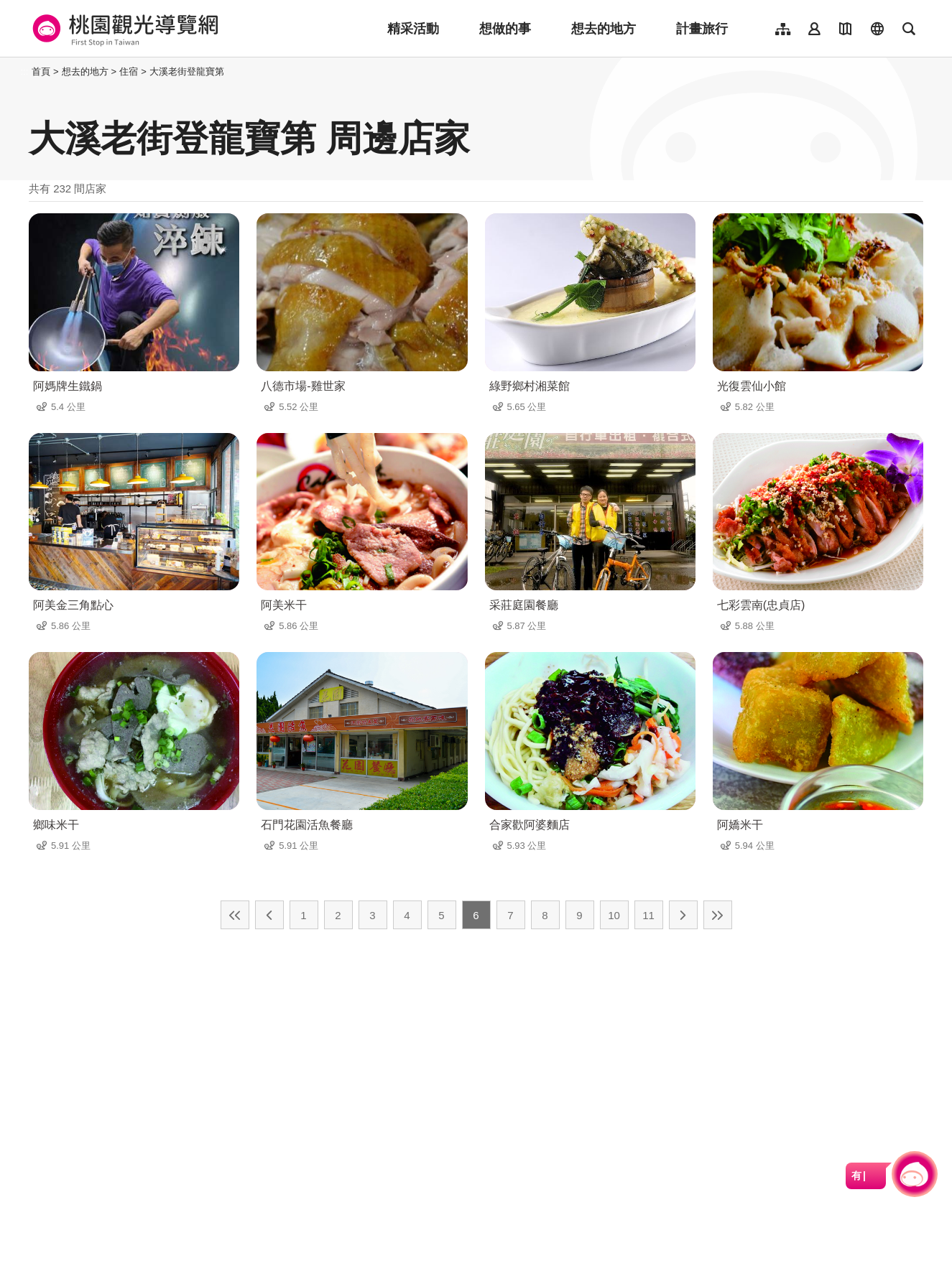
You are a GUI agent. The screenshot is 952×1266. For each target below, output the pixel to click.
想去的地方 (603, 29)
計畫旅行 (702, 29)
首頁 (41, 71)
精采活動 (413, 29)
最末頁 (717, 914)
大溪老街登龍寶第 (186, 71)
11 (648, 915)
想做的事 (505, 29)
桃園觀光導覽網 (123, 29)
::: (25, 71)
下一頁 (683, 914)
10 (614, 915)
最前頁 (235, 914)
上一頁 (269, 914)
